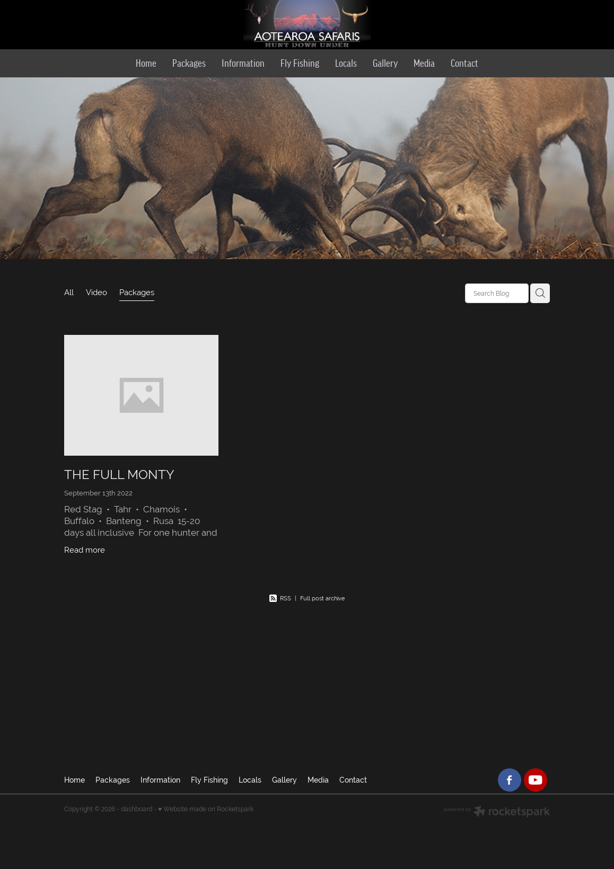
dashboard (136, 809)
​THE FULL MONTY (119, 474)
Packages (136, 292)
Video (96, 292)
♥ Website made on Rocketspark (205, 809)
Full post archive (322, 598)
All (69, 292)
